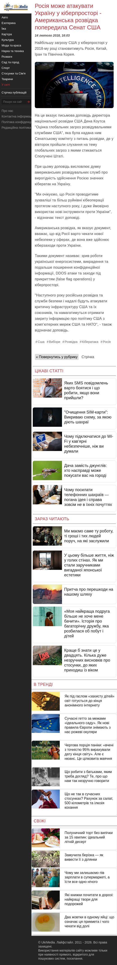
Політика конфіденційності (21, 122)
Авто (5, 17)
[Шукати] (28, 102)
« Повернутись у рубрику (56, 357)
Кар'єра (7, 34)
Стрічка (88, 357)
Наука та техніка (13, 51)
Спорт (6, 68)
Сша (41, 342)
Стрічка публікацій (14, 92)
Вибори (54, 342)
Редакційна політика (16, 127)
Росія (107, 342)
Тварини (7, 79)
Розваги (7, 56)
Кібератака (90, 342)
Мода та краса (11, 45)
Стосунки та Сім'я (14, 73)
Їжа (4, 28)
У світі (6, 84)
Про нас (7, 111)
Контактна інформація (18, 116)
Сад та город (10, 62)
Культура (8, 39)
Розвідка (71, 342)
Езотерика (8, 23)
